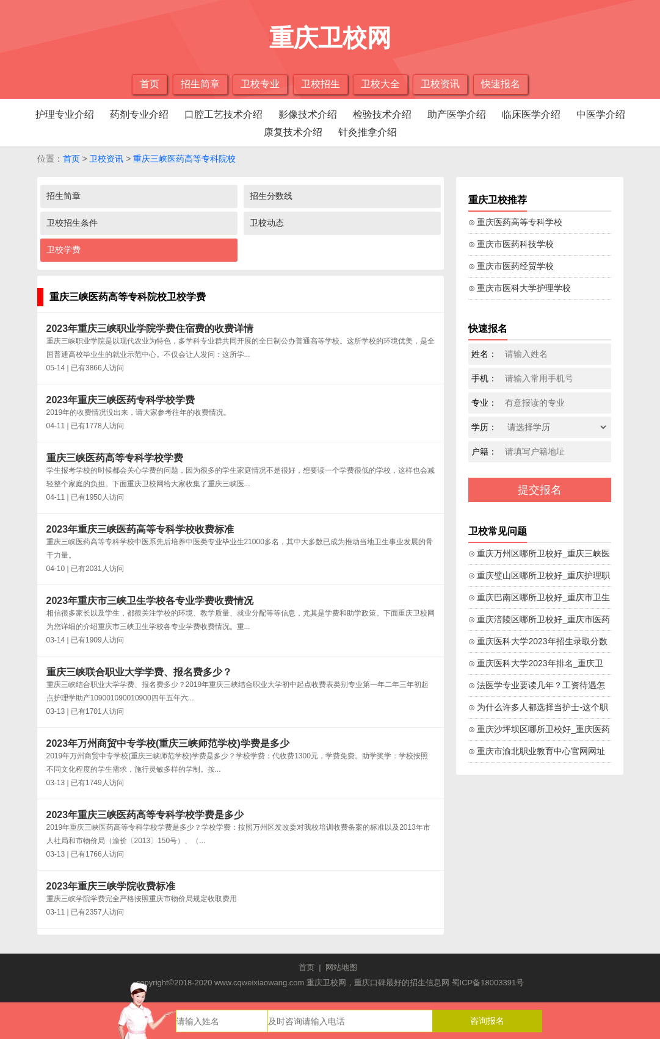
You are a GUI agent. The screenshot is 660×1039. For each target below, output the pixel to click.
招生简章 (200, 84)
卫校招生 (320, 84)
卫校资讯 (440, 84)
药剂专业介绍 (139, 114)
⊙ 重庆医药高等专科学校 (515, 222)
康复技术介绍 (293, 132)
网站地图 (341, 967)
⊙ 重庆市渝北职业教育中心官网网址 (537, 751)
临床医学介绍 (531, 114)
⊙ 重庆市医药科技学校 (511, 244)
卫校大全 (380, 84)
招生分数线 (271, 196)
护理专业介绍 (64, 114)
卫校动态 (267, 223)
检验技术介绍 (382, 114)
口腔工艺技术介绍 (223, 114)
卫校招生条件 (72, 223)
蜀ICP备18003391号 (488, 982)
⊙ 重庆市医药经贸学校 (511, 266)
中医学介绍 (600, 114)
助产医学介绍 (456, 114)
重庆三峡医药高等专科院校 (184, 159)
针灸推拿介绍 (367, 132)
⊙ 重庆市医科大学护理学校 (519, 288)
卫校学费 (63, 249)
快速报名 (500, 84)
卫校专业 (260, 84)
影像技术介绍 (307, 114)
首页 (149, 84)
